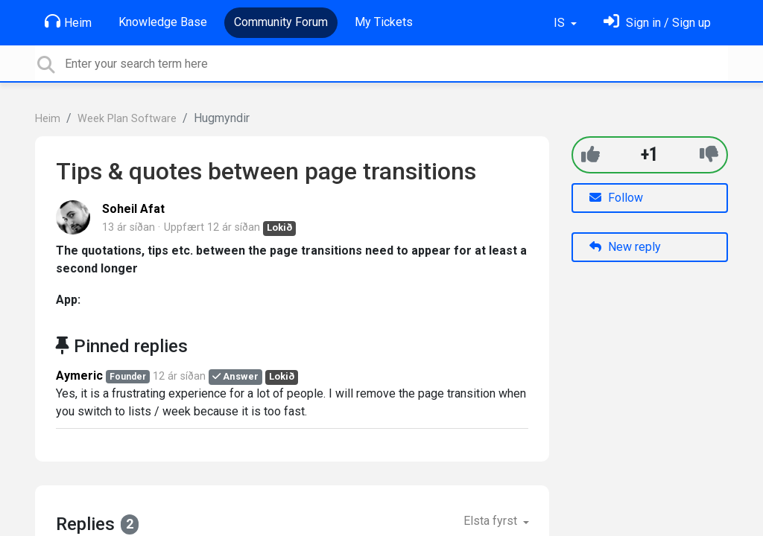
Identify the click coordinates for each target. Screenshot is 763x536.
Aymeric (79, 375)
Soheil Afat (133, 209)
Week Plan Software (127, 118)
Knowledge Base (162, 22)
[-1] (709, 154)
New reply (625, 247)
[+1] (590, 154)
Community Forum (281, 22)
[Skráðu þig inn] (657, 22)
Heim (68, 21)
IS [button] (561, 23)
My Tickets (384, 22)
